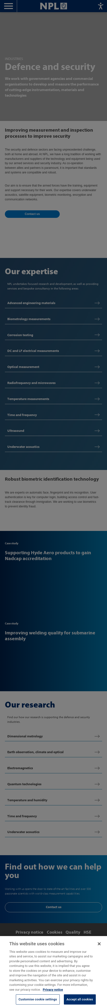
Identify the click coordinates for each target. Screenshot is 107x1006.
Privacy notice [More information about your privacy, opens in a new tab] (53, 992)
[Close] (99, 946)
